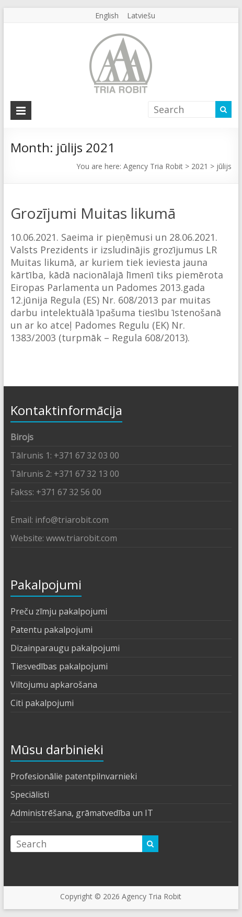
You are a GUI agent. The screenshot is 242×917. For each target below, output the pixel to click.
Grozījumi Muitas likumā (93, 213)
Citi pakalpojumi (42, 703)
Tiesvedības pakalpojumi (59, 666)
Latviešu (141, 15)
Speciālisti (29, 794)
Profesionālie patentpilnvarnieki (73, 776)
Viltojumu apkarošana (53, 684)
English (107, 15)
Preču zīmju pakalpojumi (58, 611)
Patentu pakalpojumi (51, 629)
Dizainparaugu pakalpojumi (65, 648)
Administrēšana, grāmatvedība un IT (81, 813)
